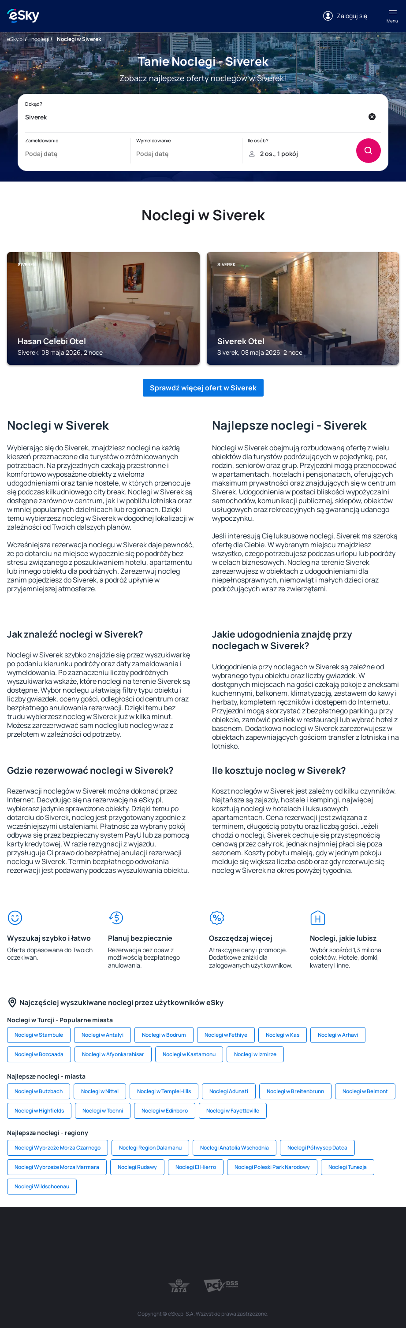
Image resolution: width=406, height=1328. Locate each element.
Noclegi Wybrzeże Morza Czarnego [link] (58, 1147)
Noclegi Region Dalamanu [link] (150, 1147)
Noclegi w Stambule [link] (39, 1035)
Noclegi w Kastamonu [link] (189, 1054)
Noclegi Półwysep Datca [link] (317, 1147)
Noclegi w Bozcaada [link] (39, 1054)
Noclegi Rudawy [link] (137, 1167)
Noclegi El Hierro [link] (195, 1167)
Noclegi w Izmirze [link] (255, 1054)
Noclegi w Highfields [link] (39, 1110)
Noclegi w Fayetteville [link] (232, 1110)
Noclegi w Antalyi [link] (102, 1035)
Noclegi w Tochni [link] (102, 1110)
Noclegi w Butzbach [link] (39, 1091)
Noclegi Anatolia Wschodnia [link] (234, 1147)
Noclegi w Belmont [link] (365, 1091)
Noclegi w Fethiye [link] (226, 1035)
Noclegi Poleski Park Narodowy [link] (272, 1167)
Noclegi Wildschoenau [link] (42, 1186)
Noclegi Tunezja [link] (347, 1167)
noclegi (40, 39)
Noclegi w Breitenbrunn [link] (295, 1091)
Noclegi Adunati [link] (228, 1091)
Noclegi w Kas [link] (282, 1035)
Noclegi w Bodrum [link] (164, 1035)
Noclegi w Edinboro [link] (165, 1110)
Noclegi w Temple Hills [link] (164, 1091)
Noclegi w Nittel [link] (100, 1091)
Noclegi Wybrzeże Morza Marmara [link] (57, 1167)
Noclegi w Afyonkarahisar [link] (113, 1054)
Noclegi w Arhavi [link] (338, 1035)
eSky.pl (15, 39)
